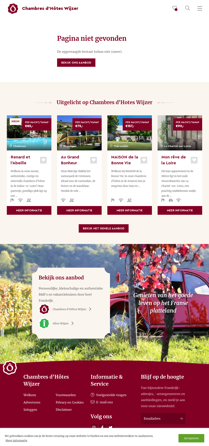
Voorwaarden (66, 395)
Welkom (30, 395)
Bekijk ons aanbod (76, 62)
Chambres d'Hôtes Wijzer (66, 309)
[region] (104, 437)
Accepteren (191, 438)
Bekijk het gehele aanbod (103, 228)
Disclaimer (64, 409)
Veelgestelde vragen (108, 395)
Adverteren (32, 402)
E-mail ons (102, 402)
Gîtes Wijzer (57, 323)
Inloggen (30, 409)
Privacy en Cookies (70, 402)
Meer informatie (16, 440)
